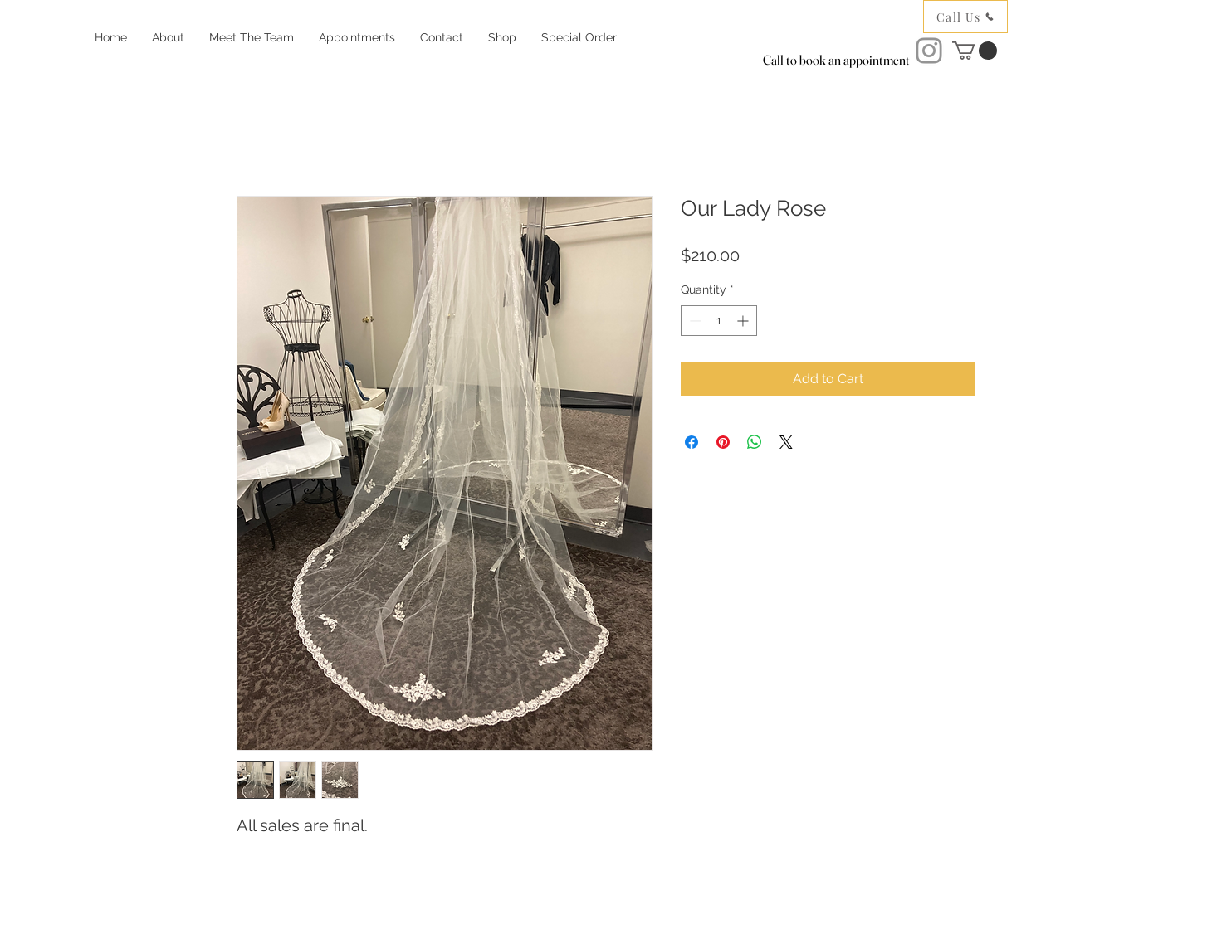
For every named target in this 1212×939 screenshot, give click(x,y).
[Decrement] (693, 320)
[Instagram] (928, 50)
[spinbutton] (719, 320)
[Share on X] (786, 442)
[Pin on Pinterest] (723, 442)
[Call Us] (965, 16)
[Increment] (744, 320)
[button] (974, 50)
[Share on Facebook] (691, 442)
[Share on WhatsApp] (755, 442)
